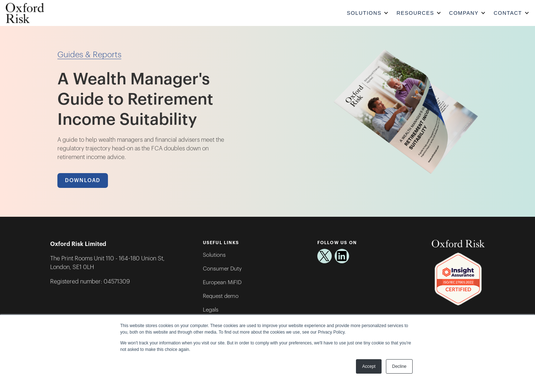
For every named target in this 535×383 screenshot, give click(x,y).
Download (82, 180)
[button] (369, 13)
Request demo (221, 296)
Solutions (214, 255)
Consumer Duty (222, 269)
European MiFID (222, 282)
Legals (210, 310)
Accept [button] (368, 366)
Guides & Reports (89, 55)
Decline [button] (399, 366)
